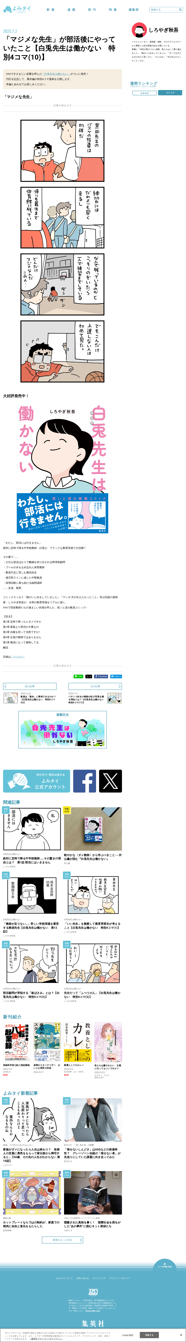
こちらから (17, 656)
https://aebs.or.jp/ (93, 1311)
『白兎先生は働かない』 (56, 73)
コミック (170, 92)
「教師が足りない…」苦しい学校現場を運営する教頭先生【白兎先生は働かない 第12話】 (31, 927)
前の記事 (30, 686)
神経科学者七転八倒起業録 (16, 1065)
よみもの (144, 93)
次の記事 (95, 686)
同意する (149, 1335)
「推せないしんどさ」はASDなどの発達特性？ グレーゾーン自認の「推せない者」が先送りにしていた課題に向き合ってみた (92, 1153)
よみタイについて (64, 1278)
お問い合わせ (82, 1278)
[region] (93, 1335)
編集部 (133, 9)
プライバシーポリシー (119, 1278)
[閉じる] (181, 1335)
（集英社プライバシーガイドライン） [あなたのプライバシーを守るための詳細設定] (46, 1339)
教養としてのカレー (74, 1065)
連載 (71, 9)
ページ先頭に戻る (165, 1271)
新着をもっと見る (62, 1239)
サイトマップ (99, 1278)
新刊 (92, 9)
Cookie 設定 (127, 1335)
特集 (113, 9)
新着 (50, 9)
